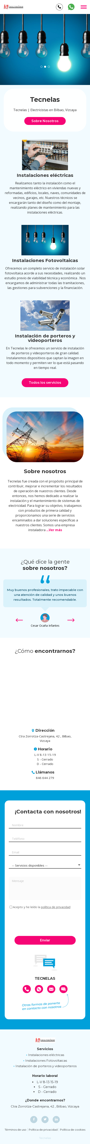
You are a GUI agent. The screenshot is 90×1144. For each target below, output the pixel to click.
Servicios (45, 1049)
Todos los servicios (45, 383)
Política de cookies (72, 1129)
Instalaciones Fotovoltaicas (46, 1060)
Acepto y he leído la (41, 907)
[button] (41, 67)
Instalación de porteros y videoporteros (46, 1066)
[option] (45, 49)
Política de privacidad (43, 1129)
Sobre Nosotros (45, 121)
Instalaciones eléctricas (46, 1055)
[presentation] (40, 922)
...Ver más (54, 530)
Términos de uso (15, 1129)
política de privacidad (55, 907)
